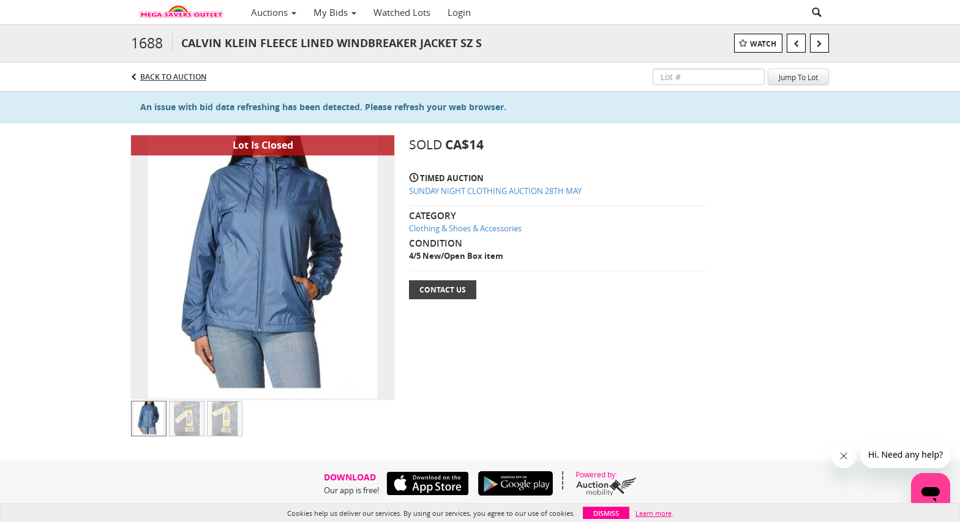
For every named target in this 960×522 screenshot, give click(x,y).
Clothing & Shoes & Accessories (465, 228)
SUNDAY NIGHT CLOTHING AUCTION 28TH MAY (495, 190)
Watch (763, 44)
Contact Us (442, 290)
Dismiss (606, 513)
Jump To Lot (798, 77)
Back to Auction (173, 77)
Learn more (654, 513)
